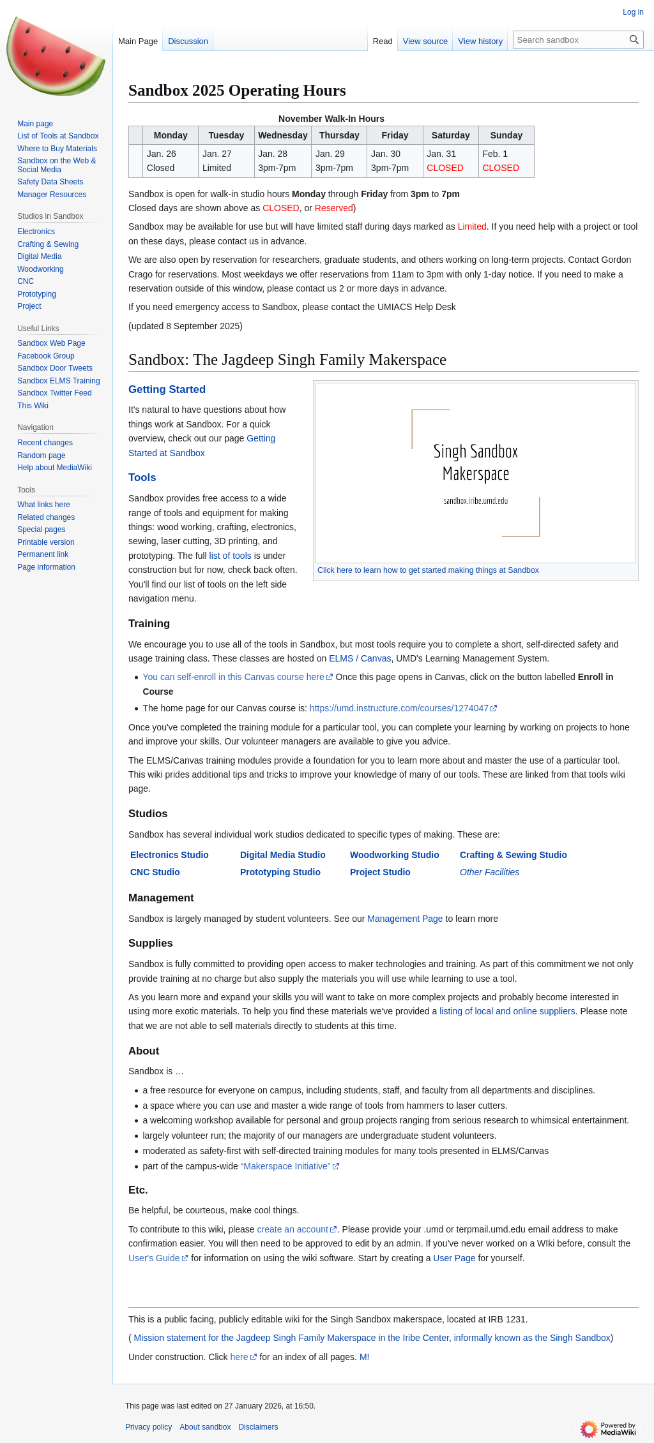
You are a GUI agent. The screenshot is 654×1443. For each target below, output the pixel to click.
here (239, 1357)
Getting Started (167, 389)
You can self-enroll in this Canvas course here (233, 677)
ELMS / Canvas (360, 658)
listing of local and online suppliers (507, 1011)
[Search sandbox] (578, 40)
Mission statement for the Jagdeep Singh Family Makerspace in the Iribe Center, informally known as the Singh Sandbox (371, 1338)
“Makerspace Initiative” (286, 1166)
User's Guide (153, 1258)
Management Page (405, 919)
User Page (454, 1258)
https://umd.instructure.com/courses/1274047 (399, 708)
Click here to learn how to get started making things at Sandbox (428, 570)
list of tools (230, 556)
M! (365, 1357)
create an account (292, 1229)
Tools (142, 477)
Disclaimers (258, 1427)
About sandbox (205, 1427)
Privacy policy (148, 1427)
